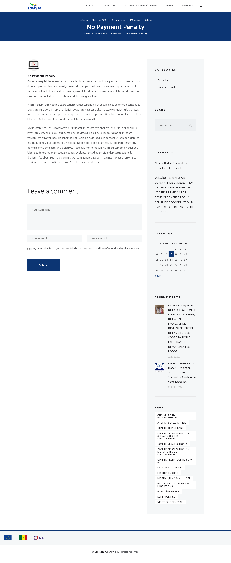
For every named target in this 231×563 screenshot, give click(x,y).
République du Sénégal (168, 169)
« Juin (158, 276)
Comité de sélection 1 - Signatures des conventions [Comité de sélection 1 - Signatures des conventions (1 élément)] (173, 439)
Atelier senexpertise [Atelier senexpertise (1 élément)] (171, 426)
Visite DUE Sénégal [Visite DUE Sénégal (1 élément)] (170, 506)
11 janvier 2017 (99, 20)
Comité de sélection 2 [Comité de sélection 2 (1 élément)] (172, 448)
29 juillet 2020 (175, 391)
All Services (101, 34)
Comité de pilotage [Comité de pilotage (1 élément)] (170, 432)
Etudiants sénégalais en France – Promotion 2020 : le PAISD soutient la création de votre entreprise (182, 376)
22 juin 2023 (174, 360)
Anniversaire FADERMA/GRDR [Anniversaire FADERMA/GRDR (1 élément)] (167, 420)
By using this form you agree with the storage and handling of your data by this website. (87, 250)
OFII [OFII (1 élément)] (188, 482)
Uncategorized (166, 88)
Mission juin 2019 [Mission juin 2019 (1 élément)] (168, 482)
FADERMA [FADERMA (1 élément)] (163, 471)
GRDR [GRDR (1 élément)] (178, 471)
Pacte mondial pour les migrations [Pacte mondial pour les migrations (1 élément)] (173, 489)
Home (87, 33)
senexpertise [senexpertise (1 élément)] (166, 501)
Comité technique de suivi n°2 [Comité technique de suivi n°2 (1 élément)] (175, 465)
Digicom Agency (104, 556)
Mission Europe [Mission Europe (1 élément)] (167, 477)
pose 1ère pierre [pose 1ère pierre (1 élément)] (168, 495)
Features (83, 20)
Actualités (163, 80)
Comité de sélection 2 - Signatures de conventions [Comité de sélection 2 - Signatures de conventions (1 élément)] (173, 455)
